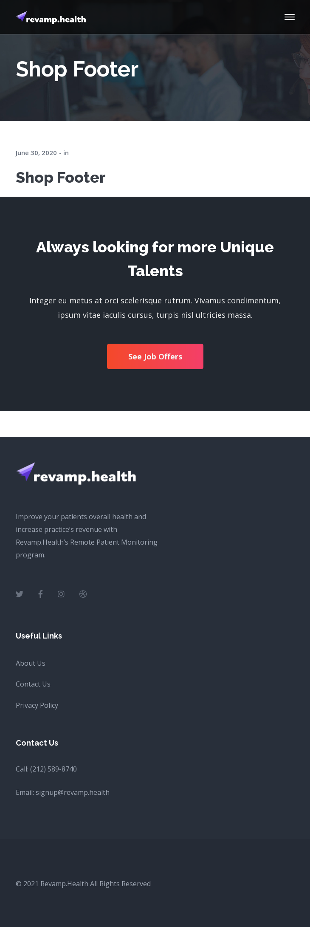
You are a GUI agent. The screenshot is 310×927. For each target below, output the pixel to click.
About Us (30, 663)
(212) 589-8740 (53, 769)
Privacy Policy (37, 705)
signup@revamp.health (73, 792)
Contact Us (33, 684)
